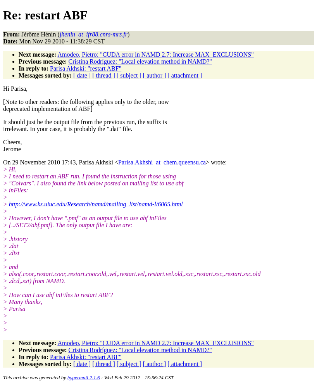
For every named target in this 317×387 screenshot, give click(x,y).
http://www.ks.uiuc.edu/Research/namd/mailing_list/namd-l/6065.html (96, 204)
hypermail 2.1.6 (83, 377)
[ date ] (82, 75)
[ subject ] (129, 75)
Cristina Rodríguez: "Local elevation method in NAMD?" (140, 61)
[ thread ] (103, 75)
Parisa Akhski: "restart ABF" (85, 68)
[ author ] (154, 75)
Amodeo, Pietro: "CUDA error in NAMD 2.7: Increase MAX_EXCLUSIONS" (155, 54)
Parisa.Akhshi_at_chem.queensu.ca (162, 162)
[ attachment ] (184, 75)
